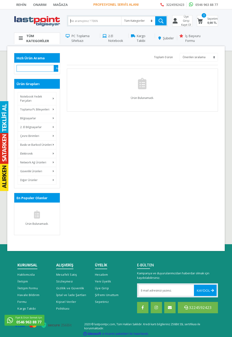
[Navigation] (37, 38)
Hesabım (101, 274)
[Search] (117, 20)
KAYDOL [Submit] (205, 290)
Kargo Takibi (141, 38)
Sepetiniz (102, 302)
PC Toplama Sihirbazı (80, 38)
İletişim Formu (27, 288)
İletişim (22, 281)
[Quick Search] (35, 68)
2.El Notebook (115, 38)
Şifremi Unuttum (107, 295)
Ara (57, 68)
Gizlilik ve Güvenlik (70, 288)
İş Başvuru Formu (193, 38)
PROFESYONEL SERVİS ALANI (116, 4)
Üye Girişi (102, 288)
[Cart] (207, 21)
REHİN (21, 4)
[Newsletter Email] (177, 290)
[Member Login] (182, 21)
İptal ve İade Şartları (71, 295)
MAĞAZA (60, 4)
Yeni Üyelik (103, 281)
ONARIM (39, 4)
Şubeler (168, 38)
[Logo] (37, 21)
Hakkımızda (26, 274)
